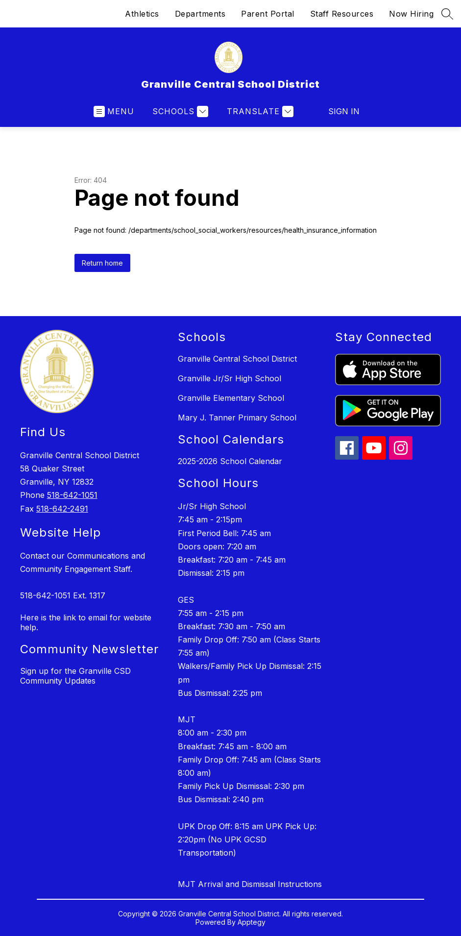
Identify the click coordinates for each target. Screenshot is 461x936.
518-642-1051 (72, 495)
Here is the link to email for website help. (85, 622)
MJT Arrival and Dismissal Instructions (250, 884)
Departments (200, 14)
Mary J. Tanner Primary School (237, 417)
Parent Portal (267, 14)
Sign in (344, 111)
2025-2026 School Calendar (230, 461)
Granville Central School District (237, 359)
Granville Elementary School (231, 398)
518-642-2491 (62, 509)
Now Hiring (411, 14)
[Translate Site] (258, 111)
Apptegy (252, 922)
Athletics (142, 14)
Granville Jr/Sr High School (229, 378)
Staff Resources (342, 14)
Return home (102, 263)
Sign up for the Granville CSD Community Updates (75, 676)
